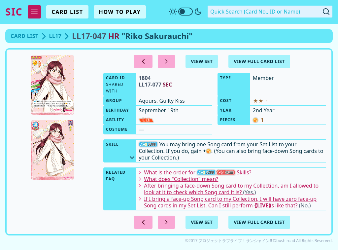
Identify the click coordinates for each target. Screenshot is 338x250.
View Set (202, 61)
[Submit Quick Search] (326, 11)
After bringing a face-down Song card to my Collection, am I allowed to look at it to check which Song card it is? (229, 189)
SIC (13, 11)
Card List (67, 12)
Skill (121, 150)
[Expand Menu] (34, 11)
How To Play (120, 12)
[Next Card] (166, 61)
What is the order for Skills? (195, 172)
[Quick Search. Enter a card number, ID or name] (270, 11)
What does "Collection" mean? (178, 179)
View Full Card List (259, 61)
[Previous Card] (143, 61)
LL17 (55, 36)
